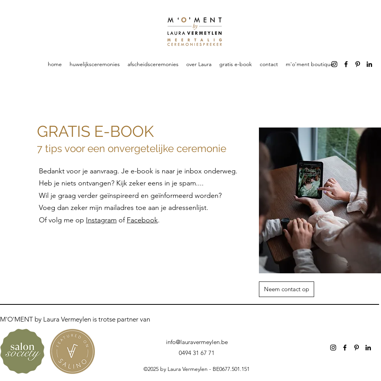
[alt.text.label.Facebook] (346, 64)
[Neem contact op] (286, 289)
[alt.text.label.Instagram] (334, 64)
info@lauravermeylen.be (197, 342)
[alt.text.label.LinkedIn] (369, 64)
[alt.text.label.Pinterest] (358, 64)
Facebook (142, 220)
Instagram (101, 220)
